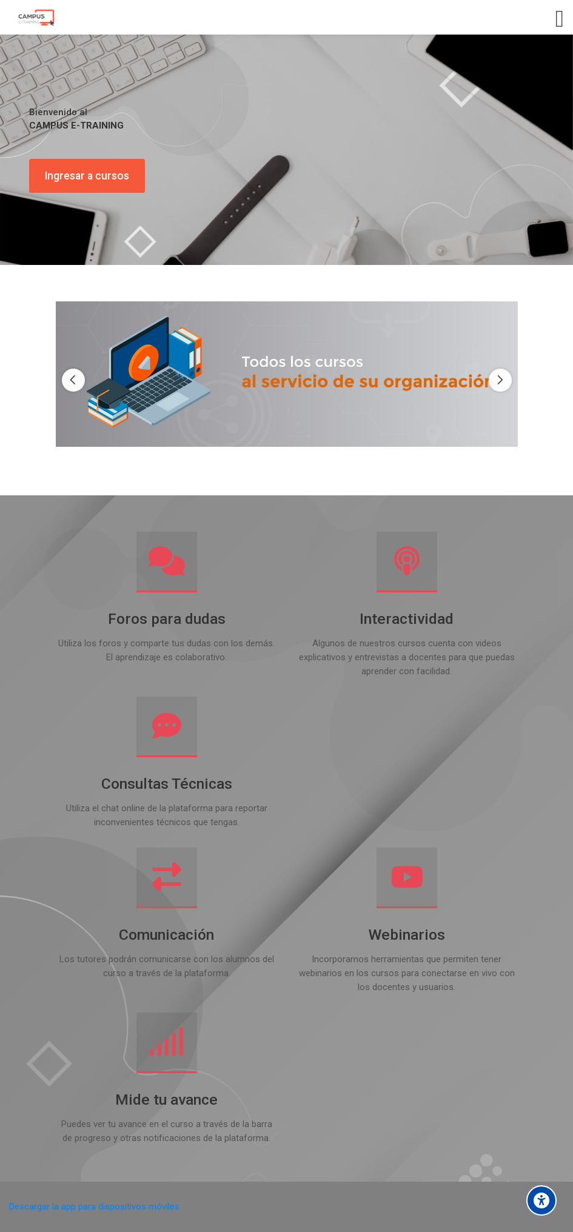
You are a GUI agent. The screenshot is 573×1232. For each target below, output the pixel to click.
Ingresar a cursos (87, 176)
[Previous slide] (73, 380)
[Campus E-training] (35, 17)
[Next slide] (500, 380)
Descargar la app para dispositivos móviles (94, 1206)
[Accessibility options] (541, 1200)
